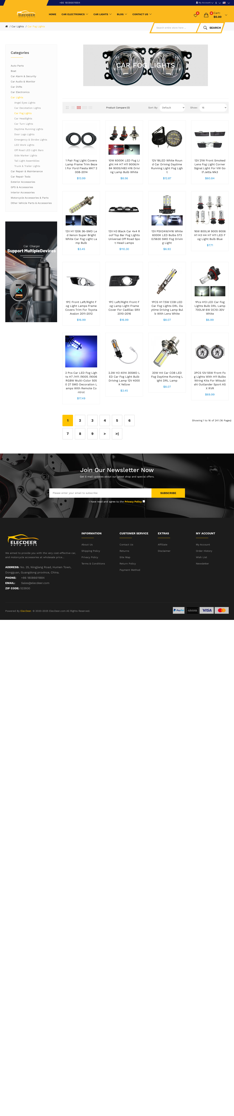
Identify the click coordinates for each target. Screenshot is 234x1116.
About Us (87, 568)
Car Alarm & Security (23, 76)
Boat (13, 71)
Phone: (10, 602)
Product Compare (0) (118, 107)
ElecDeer (25, 635)
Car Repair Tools (20, 176)
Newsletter (202, 587)
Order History (204, 575)
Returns (124, 575)
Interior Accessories (23, 192)
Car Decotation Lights (27, 108)
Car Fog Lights (36, 26)
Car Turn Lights (23, 123)
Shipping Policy (90, 575)
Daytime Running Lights (28, 129)
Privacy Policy (89, 581)
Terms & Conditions (93, 587)
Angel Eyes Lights (24, 102)
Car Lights (17, 26)
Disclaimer (164, 575)
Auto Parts (17, 65)
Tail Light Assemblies (26, 160)
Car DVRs (16, 86)
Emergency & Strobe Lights (30, 139)
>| (117, 458)
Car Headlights (23, 118)
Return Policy (128, 587)
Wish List (201, 581)
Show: (194, 107)
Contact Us (126, 568)
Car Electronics (20, 92)
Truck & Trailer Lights (27, 166)
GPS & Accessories (22, 187)
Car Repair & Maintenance (27, 171)
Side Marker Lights (25, 155)
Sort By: (153, 107)
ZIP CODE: (12, 612)
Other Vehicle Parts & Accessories (31, 203)
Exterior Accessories (23, 181)
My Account (203, 568)
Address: (12, 591)
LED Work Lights (24, 144)
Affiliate (162, 568)
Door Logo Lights (24, 134)
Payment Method (130, 594)
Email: (10, 607)
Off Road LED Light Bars (28, 150)
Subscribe (168, 517)
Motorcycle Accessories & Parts (29, 197)
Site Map (125, 581)
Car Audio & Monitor (23, 81)
